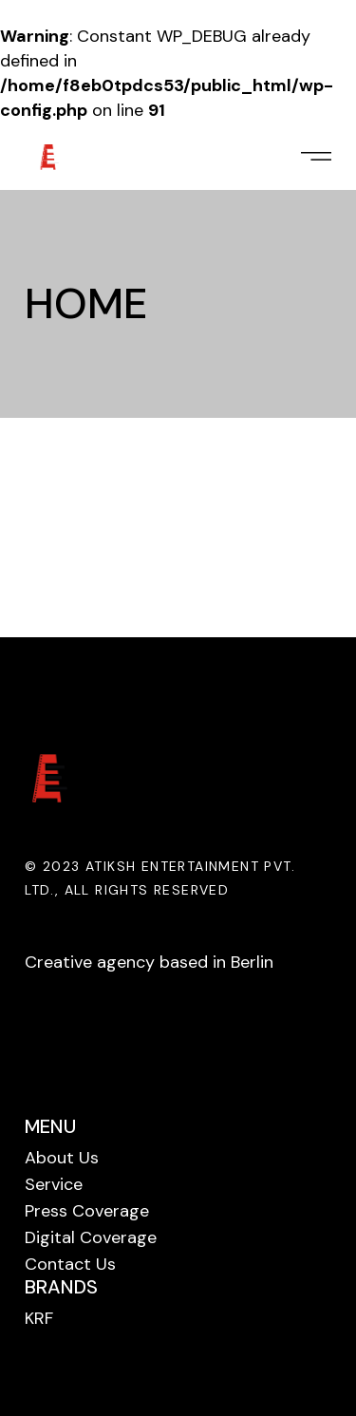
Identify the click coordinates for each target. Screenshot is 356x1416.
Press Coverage (87, 1210)
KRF (39, 1318)
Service (54, 1184)
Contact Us (70, 1264)
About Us (62, 1157)
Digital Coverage (91, 1237)
